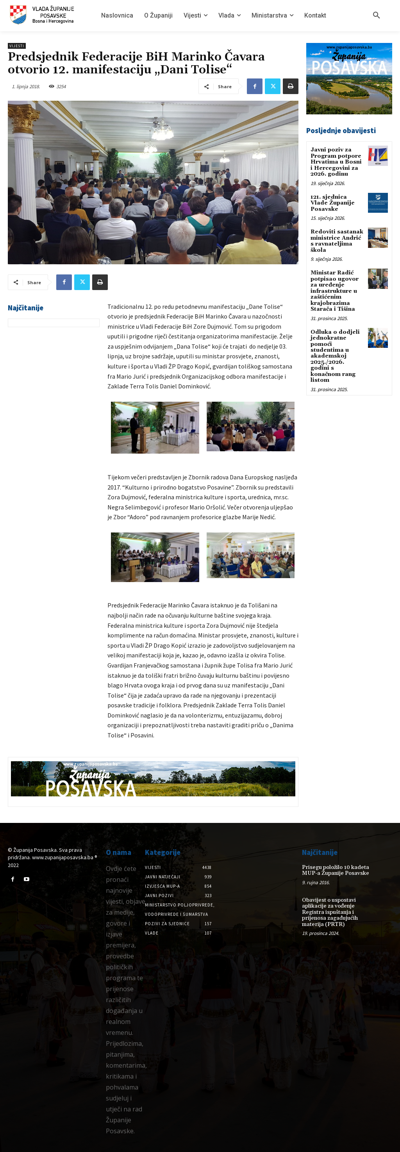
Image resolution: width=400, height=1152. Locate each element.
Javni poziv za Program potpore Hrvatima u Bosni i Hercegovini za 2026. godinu (336, 162)
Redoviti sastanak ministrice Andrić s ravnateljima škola (337, 240)
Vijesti (17, 46)
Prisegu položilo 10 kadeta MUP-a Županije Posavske (335, 870)
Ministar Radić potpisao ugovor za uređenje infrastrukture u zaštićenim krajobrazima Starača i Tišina (335, 290)
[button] (376, 15)
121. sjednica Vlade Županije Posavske (333, 202)
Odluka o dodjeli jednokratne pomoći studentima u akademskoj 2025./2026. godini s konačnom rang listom (335, 355)
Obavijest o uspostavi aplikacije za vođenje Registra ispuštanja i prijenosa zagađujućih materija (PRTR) (330, 912)
